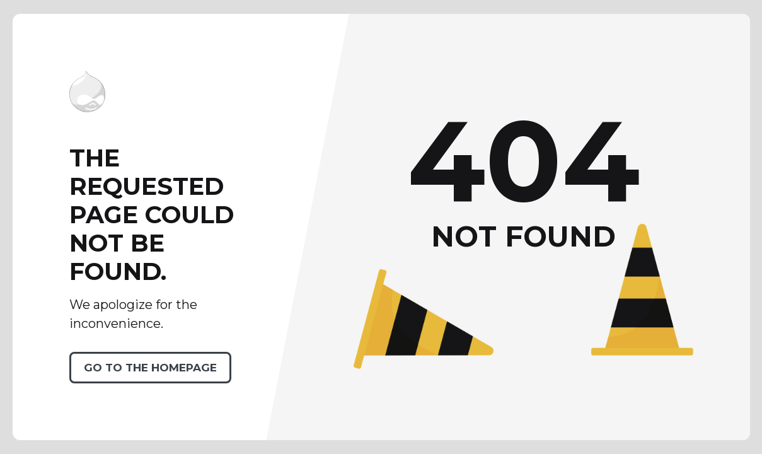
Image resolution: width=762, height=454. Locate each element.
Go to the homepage (150, 367)
